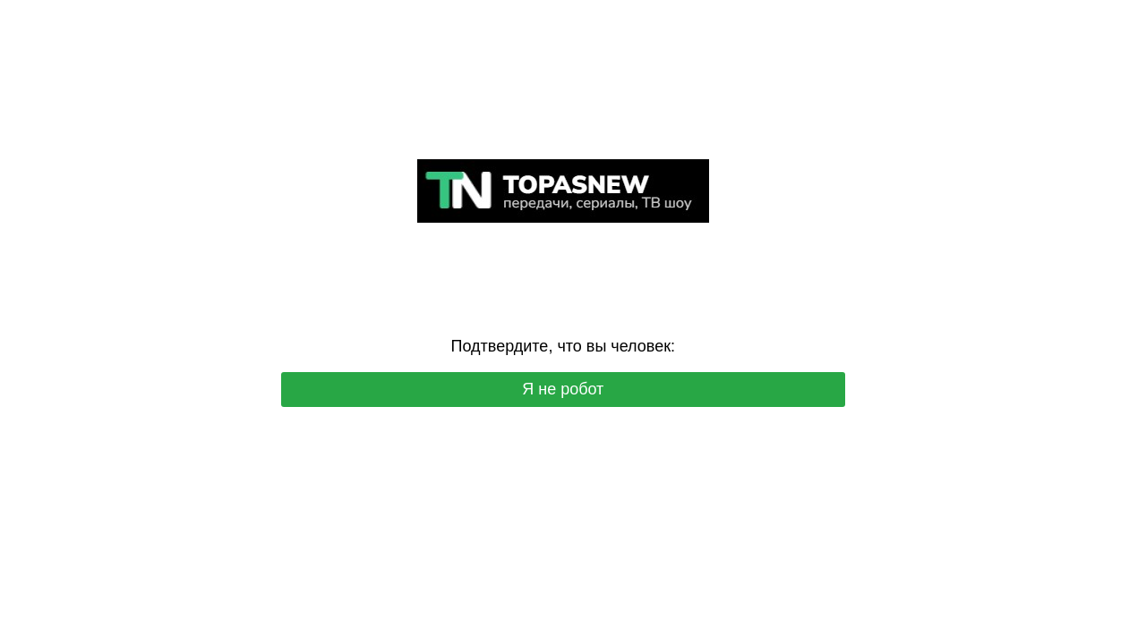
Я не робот (562, 389)
